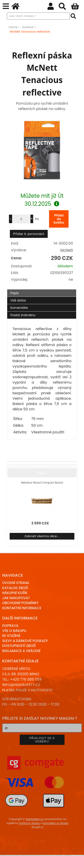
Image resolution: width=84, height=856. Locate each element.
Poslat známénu (22, 315)
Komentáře (19, 307)
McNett (66, 250)
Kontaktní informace (21, 608)
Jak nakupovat (16, 598)
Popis (14, 293)
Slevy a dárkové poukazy (25, 640)
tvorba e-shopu (29, 823)
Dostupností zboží (19, 645)
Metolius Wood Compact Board (42, 482)
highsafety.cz (34, 819)
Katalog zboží (15, 588)
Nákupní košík (15, 592)
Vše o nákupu (14, 630)
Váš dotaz (18, 300)
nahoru (77, 849)
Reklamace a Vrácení (21, 650)
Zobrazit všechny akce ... (42, 536)
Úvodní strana (15, 582)
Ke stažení (11, 635)
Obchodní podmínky (20, 602)
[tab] (41, 289)
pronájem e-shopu (56, 823)
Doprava (10, 625)
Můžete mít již (42, 200)
